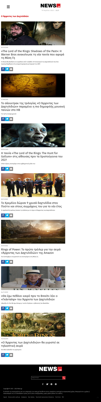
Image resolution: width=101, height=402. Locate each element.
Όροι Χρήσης (31, 397)
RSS (63, 397)
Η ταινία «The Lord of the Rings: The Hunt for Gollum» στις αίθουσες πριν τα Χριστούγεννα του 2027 (32, 156)
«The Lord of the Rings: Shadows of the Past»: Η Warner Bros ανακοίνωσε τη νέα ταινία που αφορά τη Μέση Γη (32, 54)
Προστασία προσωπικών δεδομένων (45, 397)
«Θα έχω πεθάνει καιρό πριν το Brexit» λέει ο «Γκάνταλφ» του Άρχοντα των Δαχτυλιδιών (29, 297)
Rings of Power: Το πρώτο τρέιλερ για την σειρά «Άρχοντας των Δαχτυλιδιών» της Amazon (31, 251)
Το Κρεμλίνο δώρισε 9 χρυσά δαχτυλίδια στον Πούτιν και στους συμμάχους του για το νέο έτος (31, 204)
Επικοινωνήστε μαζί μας (14, 397)
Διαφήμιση (24, 397)
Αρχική (5, 397)
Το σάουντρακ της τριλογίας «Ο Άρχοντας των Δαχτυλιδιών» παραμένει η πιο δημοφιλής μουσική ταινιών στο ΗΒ (33, 107)
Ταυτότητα (58, 397)
